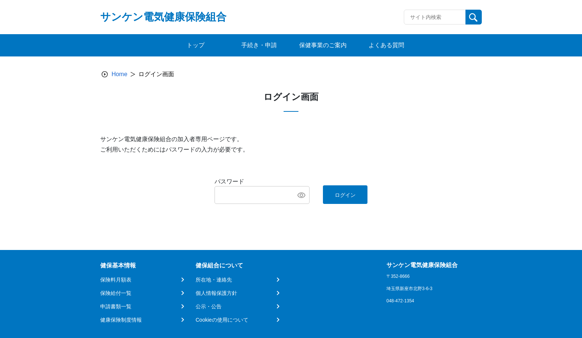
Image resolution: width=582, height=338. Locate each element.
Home (119, 74)
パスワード (229, 181)
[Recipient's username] (435, 17)
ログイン (345, 195)
